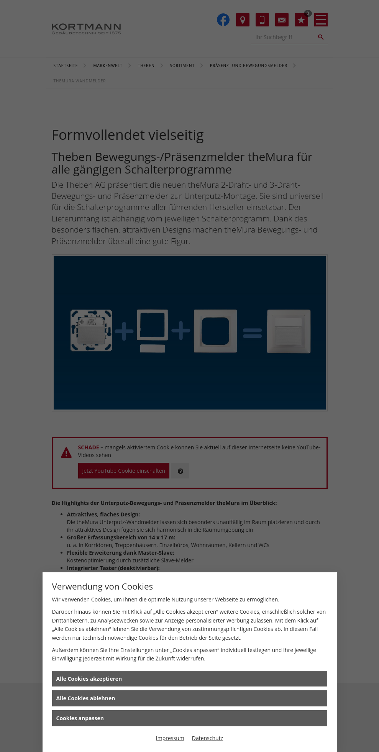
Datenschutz (207, 738)
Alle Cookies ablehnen (85, 698)
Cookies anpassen (80, 718)
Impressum (170, 738)
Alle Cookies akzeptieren (89, 678)
